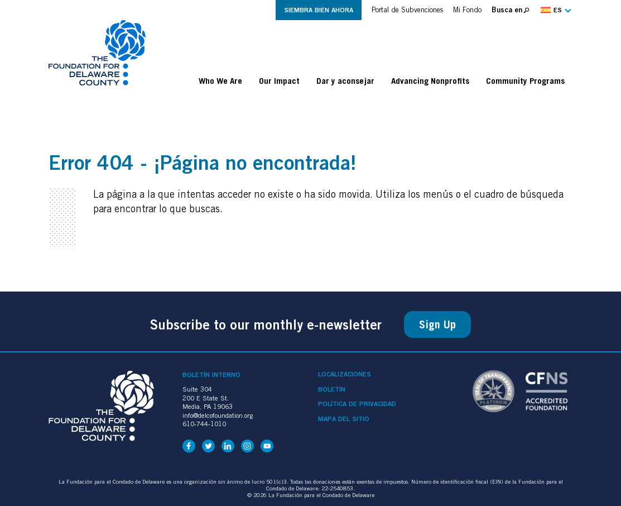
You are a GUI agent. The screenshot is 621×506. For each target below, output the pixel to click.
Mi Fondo (467, 10)
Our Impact (279, 80)
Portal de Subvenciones (407, 10)
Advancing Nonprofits (430, 80)
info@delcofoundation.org (217, 415)
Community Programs (525, 80)
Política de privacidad (357, 404)
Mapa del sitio (343, 419)
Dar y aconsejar (345, 80)
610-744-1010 (204, 423)
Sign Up (437, 324)
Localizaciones (344, 374)
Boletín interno (211, 374)
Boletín (331, 389)
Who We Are (220, 80)
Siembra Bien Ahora (318, 10)
